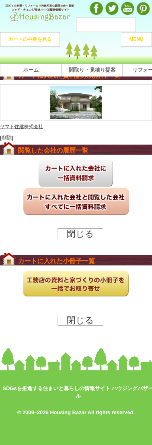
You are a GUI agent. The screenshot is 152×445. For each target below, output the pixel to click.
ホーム (31, 70)
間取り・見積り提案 (92, 70)
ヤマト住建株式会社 (21, 126)
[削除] (6, 138)
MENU (136, 39)
